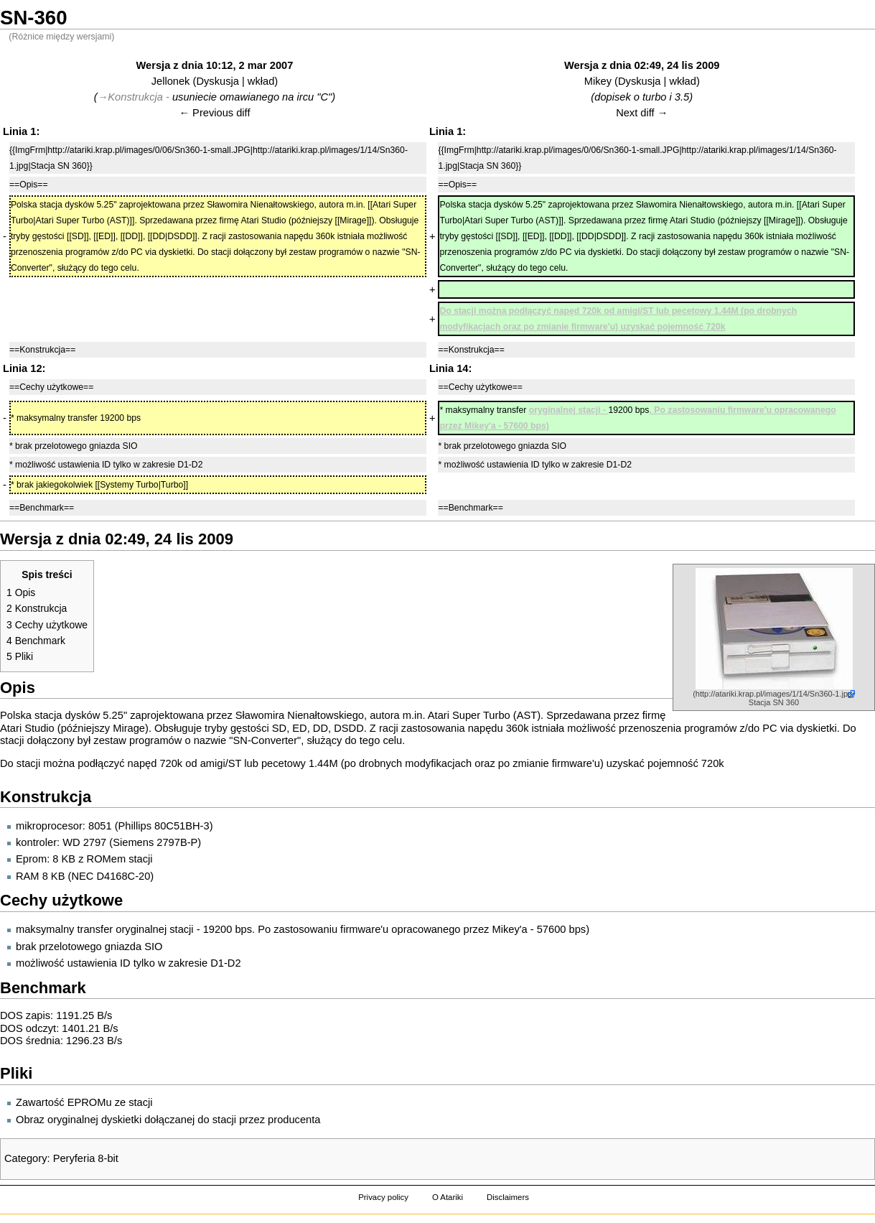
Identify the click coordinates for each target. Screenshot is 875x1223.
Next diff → (642, 112)
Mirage (129, 728)
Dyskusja (217, 81)
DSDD (349, 728)
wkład (261, 81)
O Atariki (447, 1197)
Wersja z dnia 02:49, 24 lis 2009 (641, 65)
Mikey (598, 81)
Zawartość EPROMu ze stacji (84, 1102)
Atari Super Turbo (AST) (484, 715)
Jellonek (170, 81)
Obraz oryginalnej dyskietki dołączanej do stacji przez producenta (168, 1119)
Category (25, 1158)
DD (320, 728)
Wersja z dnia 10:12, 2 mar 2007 (215, 65)
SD (279, 728)
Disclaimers (508, 1197)
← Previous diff (214, 112)
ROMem (106, 859)
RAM (27, 876)
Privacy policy (383, 1197)
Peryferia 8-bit (85, 1158)
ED (299, 728)
